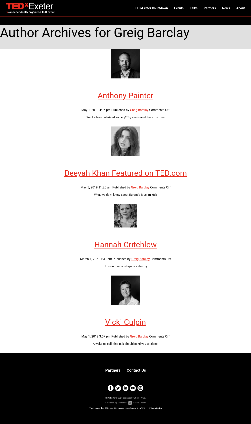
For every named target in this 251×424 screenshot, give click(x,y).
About (240, 8)
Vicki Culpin (125, 322)
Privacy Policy (155, 408)
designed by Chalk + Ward (134, 398)
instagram (140, 388)
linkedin (125, 388)
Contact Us (136, 370)
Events (179, 8)
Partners (210, 8)
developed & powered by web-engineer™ (125, 403)
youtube (133, 388)
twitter (118, 388)
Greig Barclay (139, 110)
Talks (193, 8)
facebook (111, 388)
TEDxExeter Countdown (151, 8)
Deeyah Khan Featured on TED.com (125, 173)
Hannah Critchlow (125, 244)
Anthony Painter (125, 95)
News (226, 8)
